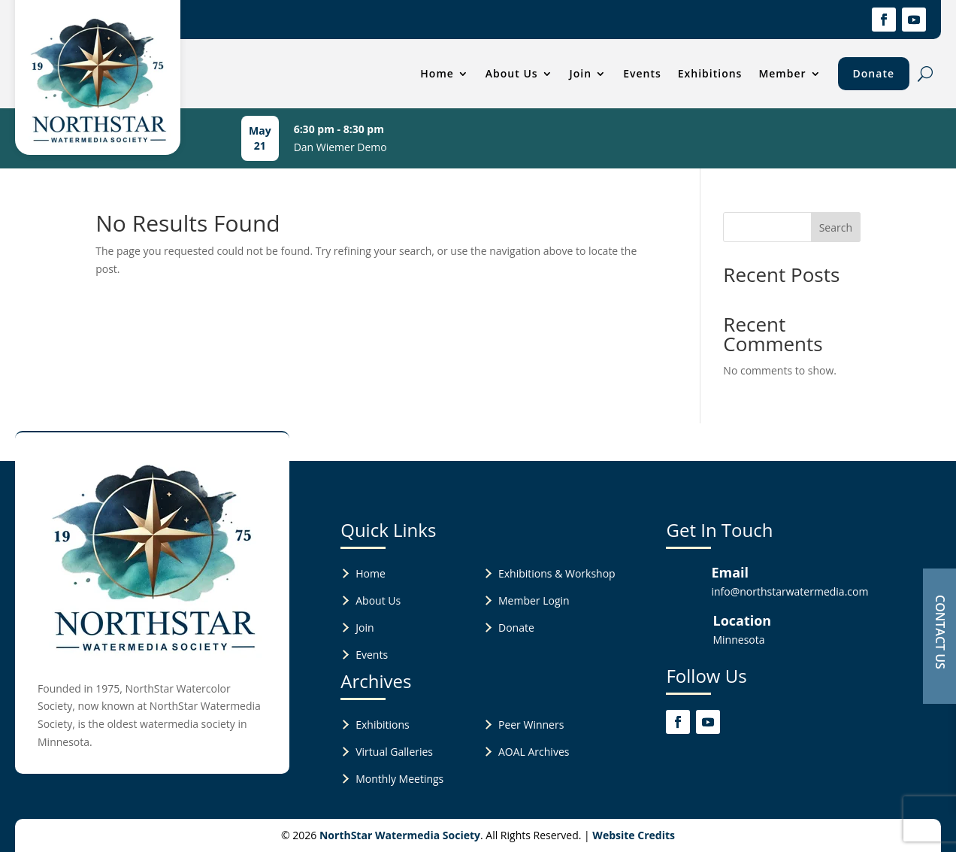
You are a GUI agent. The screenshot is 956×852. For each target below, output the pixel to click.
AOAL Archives (533, 751)
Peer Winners (531, 724)
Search (835, 227)
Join (581, 73)
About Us (512, 73)
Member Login (534, 600)
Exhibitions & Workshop (557, 573)
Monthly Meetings (399, 779)
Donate (873, 73)
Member (782, 73)
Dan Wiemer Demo (340, 147)
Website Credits (633, 835)
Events (642, 73)
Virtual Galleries (394, 751)
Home (437, 73)
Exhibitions (710, 73)
